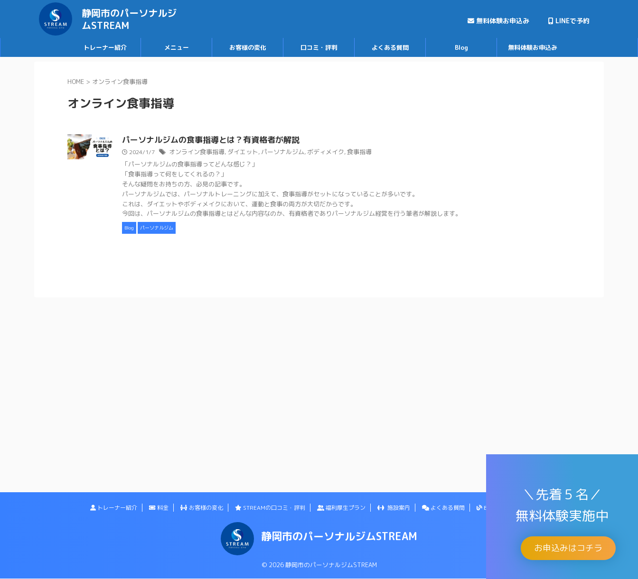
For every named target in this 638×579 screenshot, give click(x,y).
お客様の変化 (247, 47)
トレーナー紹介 (105, 47)
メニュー (176, 47)
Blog (461, 47)
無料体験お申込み (498, 20)
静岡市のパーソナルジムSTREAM (129, 19)
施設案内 (393, 508)
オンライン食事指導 (242, 152)
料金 (159, 508)
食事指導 (393, 152)
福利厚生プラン (341, 508)
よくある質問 (390, 47)
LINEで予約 (569, 20)
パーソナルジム (322, 152)
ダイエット (285, 152)
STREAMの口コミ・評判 (270, 508)
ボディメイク (362, 152)
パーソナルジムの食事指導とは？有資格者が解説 (253, 140)
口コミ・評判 (319, 47)
